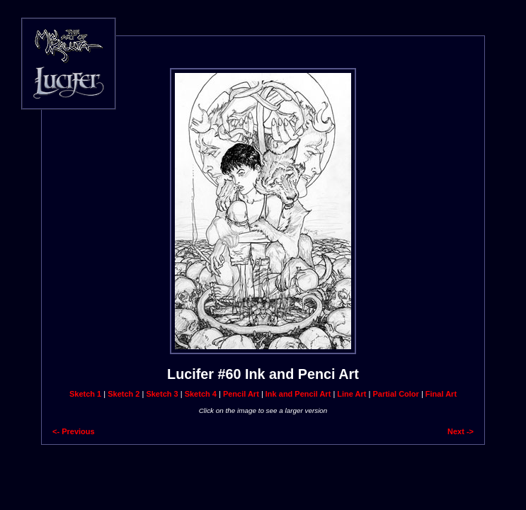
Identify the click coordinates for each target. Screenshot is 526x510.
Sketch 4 (201, 394)
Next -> (460, 431)
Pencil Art (241, 394)
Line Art (351, 394)
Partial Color (395, 394)
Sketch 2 (123, 394)
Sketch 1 (85, 394)
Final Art (441, 394)
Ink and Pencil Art (298, 394)
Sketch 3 (162, 394)
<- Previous (73, 431)
